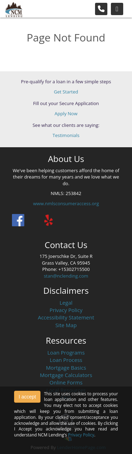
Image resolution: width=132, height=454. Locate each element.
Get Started (66, 92)
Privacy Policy (66, 309)
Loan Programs (65, 352)
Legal (66, 302)
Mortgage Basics (66, 367)
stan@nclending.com (66, 276)
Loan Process (66, 359)
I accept (27, 397)
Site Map (66, 325)
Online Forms (66, 382)
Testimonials (65, 135)
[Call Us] (101, 9)
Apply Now (66, 113)
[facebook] (18, 220)
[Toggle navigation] (117, 9)
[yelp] (48, 220)
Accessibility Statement (66, 317)
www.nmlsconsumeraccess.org (66, 203)
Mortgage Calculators (66, 374)
